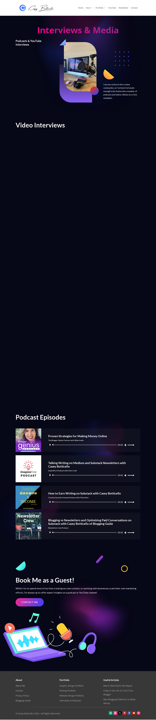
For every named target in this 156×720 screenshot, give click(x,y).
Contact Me (30, 602)
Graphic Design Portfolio (71, 686)
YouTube (112, 8)
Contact (134, 8)
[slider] (130, 445)
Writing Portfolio (67, 691)
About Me (20, 686)
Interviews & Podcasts (70, 700)
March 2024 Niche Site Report (117, 686)
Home (80, 8)
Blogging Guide (23, 700)
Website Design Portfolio (71, 695)
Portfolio (99, 8)
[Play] (50, 445)
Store (88, 8)
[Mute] (125, 445)
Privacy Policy (22, 695)
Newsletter (123, 8)
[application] (90, 445)
